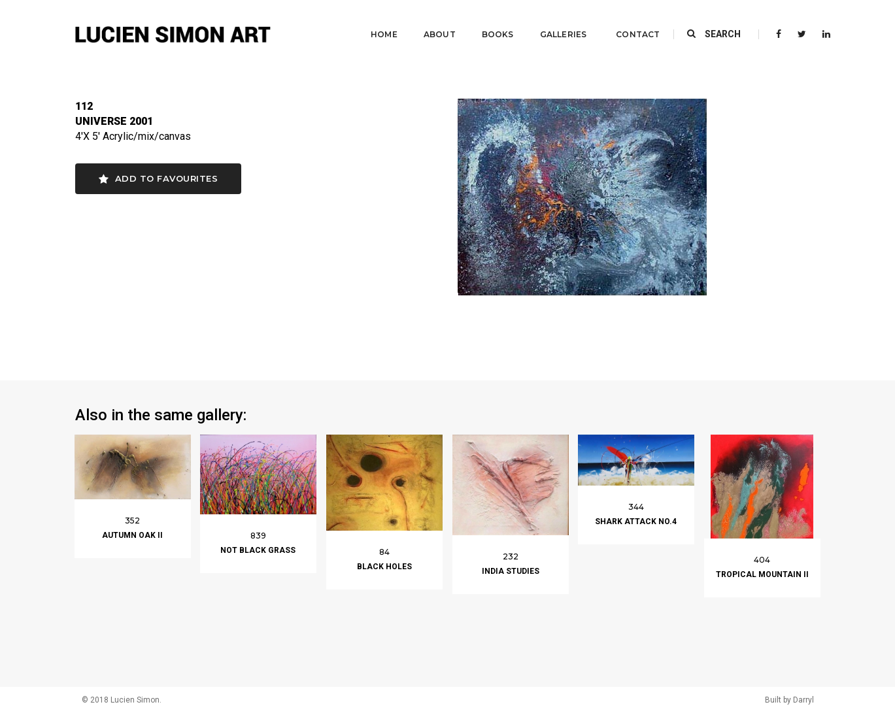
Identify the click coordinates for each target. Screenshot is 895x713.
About (429, 23)
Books (487, 23)
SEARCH (714, 23)
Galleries (553, 23)
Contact (627, 23)
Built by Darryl (789, 700)
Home (373, 23)
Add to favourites (158, 178)
